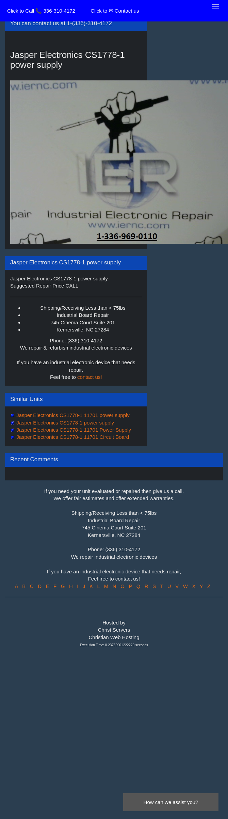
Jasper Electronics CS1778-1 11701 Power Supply (73, 430)
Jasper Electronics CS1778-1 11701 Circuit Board (72, 437)
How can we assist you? (171, 802)
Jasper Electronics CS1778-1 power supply (64, 423)
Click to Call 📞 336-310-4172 (41, 11)
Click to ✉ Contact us (115, 11)
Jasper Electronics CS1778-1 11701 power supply (72, 415)
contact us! (89, 377)
